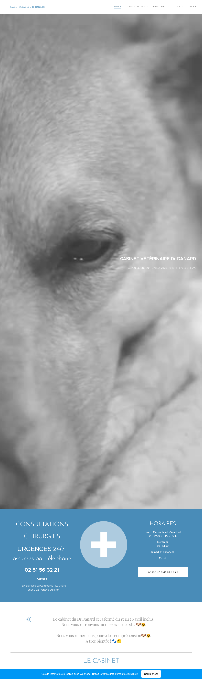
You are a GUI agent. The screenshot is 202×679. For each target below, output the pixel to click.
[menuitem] (175, 7)
